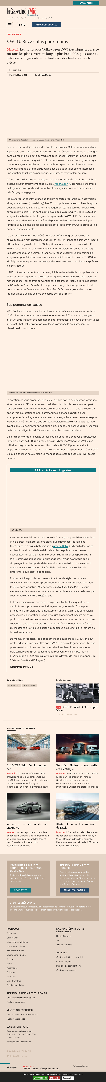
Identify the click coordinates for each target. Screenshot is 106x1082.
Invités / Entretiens (15, 950)
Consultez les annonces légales (21, 997)
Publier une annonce (16, 1002)
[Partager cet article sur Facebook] (80, 1069)
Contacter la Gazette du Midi (69, 957)
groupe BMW (60, 545)
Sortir (9, 963)
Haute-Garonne (63, 936)
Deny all (55, 1078)
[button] (10, 24)
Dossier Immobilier (15, 985)
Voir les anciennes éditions (19, 1041)
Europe (10, 959)
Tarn (58, 940)
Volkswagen (61, 183)
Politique (11, 972)
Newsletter (86, 3)
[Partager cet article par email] (91, 1069)
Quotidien (11, 976)
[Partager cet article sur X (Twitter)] (75, 1069)
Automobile (14, 34)
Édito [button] (22, 25)
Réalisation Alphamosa (17, 1056)
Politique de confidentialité (68, 965)
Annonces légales (74, 890)
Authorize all (40, 1078)
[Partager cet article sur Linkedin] (86, 1069)
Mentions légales (64, 961)
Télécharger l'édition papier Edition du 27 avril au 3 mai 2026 (21, 1034)
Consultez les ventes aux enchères (22, 1014)
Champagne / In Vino (16, 955)
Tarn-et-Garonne (64, 944)
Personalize (68, 1078)
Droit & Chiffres (14, 981)
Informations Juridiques (17, 942)
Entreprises (12, 933)
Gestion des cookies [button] (65, 970)
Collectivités (12, 937)
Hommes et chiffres (16, 946)
